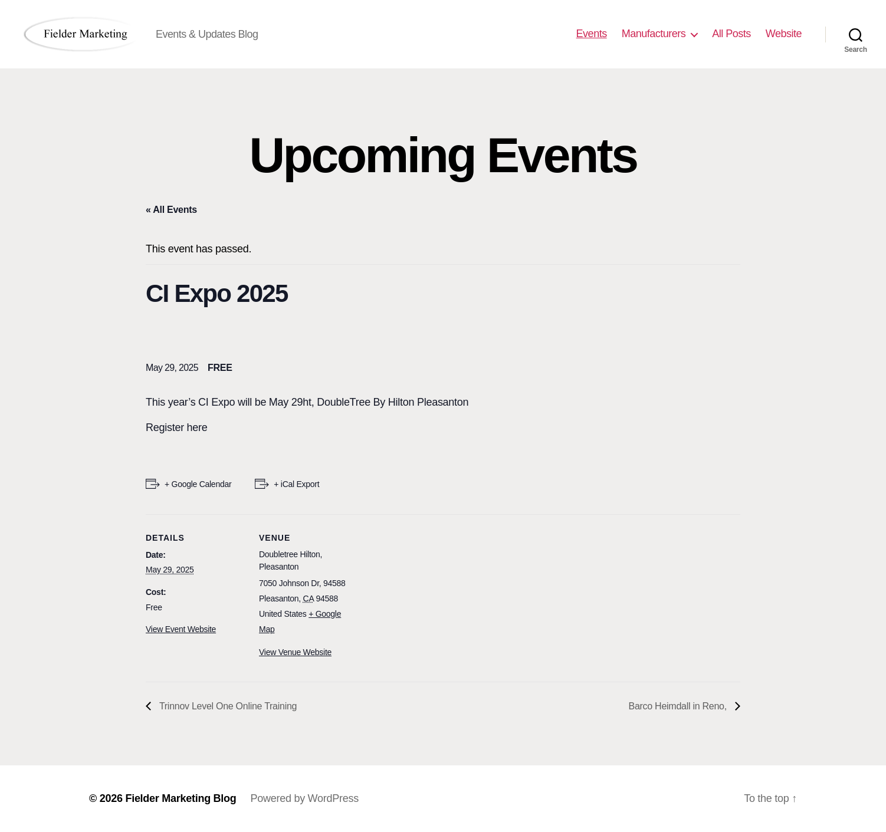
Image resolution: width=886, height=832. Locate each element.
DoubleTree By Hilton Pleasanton (392, 402)
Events (591, 34)
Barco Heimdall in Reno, (679, 706)
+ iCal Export (296, 484)
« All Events (171, 210)
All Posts (731, 34)
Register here (177, 427)
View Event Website (181, 629)
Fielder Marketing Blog (180, 798)
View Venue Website (295, 652)
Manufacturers (654, 34)
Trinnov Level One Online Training (227, 706)
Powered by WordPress (305, 798)
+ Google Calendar (198, 484)
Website (784, 34)
